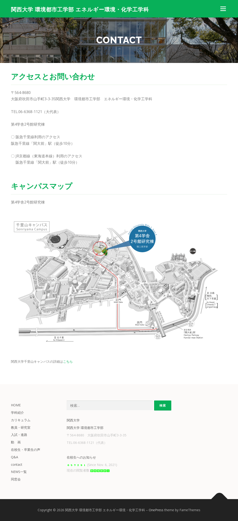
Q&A (14, 457)
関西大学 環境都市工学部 (85, 427)
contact (16, 464)
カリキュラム (20, 420)
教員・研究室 (20, 427)
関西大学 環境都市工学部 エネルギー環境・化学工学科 (80, 9)
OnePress (156, 510)
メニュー (223, 9)
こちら (68, 361)
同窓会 (16, 479)
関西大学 (73, 420)
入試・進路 (19, 434)
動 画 (16, 442)
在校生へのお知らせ (81, 457)
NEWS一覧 (19, 471)
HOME (16, 405)
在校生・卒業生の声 (25, 449)
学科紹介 (17, 412)
